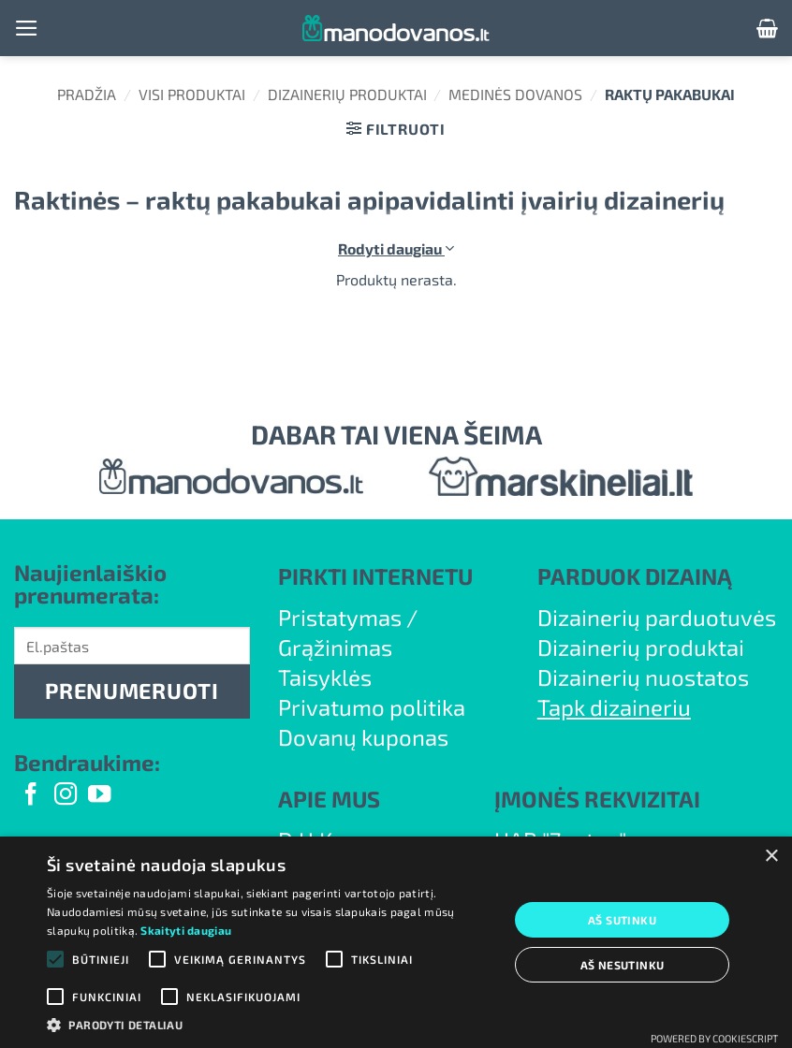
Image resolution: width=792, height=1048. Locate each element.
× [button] (771, 857)
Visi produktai (192, 94)
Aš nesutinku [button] (622, 964)
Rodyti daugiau (396, 248)
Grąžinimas (335, 647)
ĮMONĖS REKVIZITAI (597, 798)
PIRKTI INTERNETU (375, 576)
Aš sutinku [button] (622, 919)
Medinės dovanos (515, 94)
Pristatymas (340, 617)
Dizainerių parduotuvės (656, 617)
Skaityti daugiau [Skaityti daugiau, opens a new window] (185, 930)
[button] (26, 28)
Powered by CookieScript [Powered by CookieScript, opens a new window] (714, 1038)
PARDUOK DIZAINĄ (634, 576)
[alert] (396, 942)
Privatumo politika (371, 706)
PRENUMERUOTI (131, 690)
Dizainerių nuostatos (643, 677)
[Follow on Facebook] (31, 795)
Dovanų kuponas (363, 736)
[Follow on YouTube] (99, 795)
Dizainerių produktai (347, 94)
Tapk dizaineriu (614, 706)
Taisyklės (325, 677)
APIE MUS (329, 798)
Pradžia (86, 94)
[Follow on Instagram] (65, 795)
